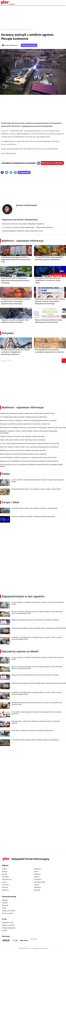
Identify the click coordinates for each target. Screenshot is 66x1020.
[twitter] (6, 172)
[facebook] (2, 172)
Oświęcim (37, 874)
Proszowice (37, 879)
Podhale (36, 877)
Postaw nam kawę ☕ (29, 45)
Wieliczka (37, 890)
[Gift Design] (34, 940)
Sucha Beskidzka (39, 882)
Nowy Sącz (37, 869)
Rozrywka (8, 333)
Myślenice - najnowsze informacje (23, 240)
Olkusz (36, 871)
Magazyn (5, 900)
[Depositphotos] (24, 940)
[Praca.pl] (6, 940)
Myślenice (5, 890)
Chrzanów (5, 877)
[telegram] (11, 172)
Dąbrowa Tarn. (7, 879)
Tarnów (36, 885)
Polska (6, 473)
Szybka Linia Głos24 (8, 911)
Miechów (5, 887)
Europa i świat (10, 502)
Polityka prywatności (9, 928)
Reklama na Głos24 (8, 925)
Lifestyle (5, 903)
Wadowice (37, 887)
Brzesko (4, 874)
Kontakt (4, 930)
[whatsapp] (15, 172)
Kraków (4, 869)
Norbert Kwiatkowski (11, 45)
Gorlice (4, 882)
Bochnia (4, 871)
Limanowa (5, 885)
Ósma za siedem (7, 913)
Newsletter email (7, 922)
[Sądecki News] (15, 940)
